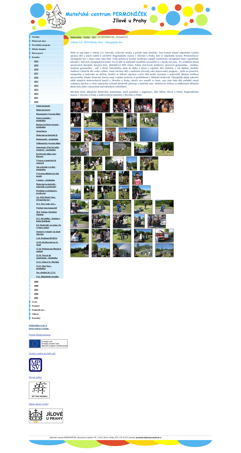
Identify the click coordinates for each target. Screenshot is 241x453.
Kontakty (36, 318)
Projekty (36, 306)
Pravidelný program (41, 45)
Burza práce (37, 53)
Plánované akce (39, 41)
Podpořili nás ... (39, 310)
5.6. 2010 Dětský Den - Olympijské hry (113, 37)
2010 (94, 37)
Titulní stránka (75, 37)
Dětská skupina (39, 49)
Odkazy (35, 314)
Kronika (87, 37)
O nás (34, 302)
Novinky (36, 37)
